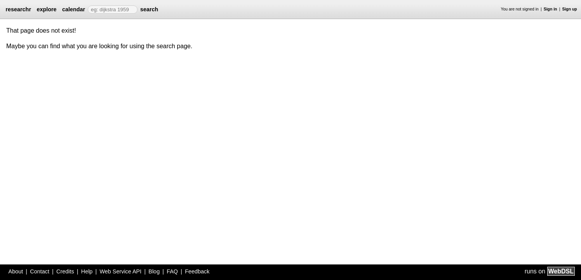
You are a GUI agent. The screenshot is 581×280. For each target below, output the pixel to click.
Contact (39, 271)
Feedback (197, 271)
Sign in (550, 9)
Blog (154, 271)
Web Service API (120, 271)
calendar (73, 9)
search (149, 9)
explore (46, 9)
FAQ (172, 271)
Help (87, 271)
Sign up (569, 9)
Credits (65, 271)
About (16, 271)
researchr (18, 9)
